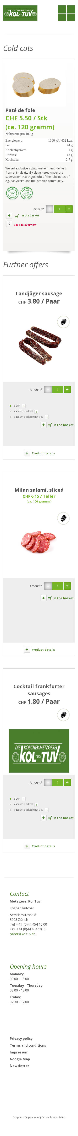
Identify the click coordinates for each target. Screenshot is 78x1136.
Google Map (20, 1059)
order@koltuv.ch (22, 934)
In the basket (22, 216)
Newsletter (19, 1065)
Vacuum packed (21, 411)
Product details (39, 453)
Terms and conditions (28, 1045)
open (14, 406)
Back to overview (21, 224)
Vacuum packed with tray (26, 417)
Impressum (19, 1052)
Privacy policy (21, 1038)
